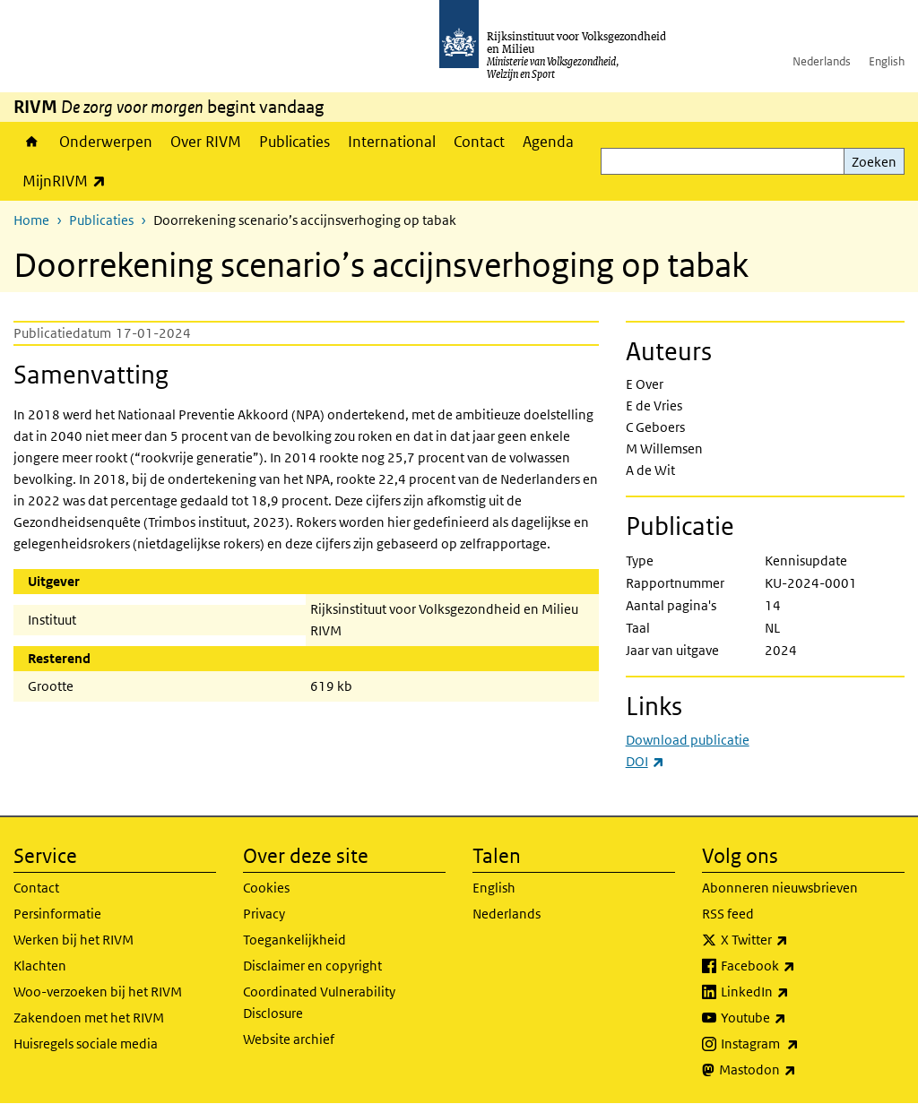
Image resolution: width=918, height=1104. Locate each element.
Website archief (288, 1039)
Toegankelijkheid (294, 939)
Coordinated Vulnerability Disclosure (319, 1002)
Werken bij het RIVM (73, 939)
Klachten (39, 965)
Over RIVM (205, 141)
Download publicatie (687, 739)
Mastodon (797, 1070)
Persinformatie (57, 913)
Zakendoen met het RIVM (88, 1017)
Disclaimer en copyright (312, 965)
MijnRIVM (68, 180)
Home (31, 141)
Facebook (797, 966)
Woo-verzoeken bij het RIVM (97, 991)
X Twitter (794, 940)
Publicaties (294, 141)
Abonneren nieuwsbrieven (780, 887)
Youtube (793, 1018)
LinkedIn (794, 992)
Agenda (548, 141)
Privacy (264, 913)
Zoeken (874, 161)
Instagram (799, 1044)
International (392, 141)
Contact (479, 141)
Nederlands (821, 61)
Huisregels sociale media (85, 1043)
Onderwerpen (105, 141)
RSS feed (728, 913)
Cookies (266, 887)
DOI (645, 761)
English (887, 61)
